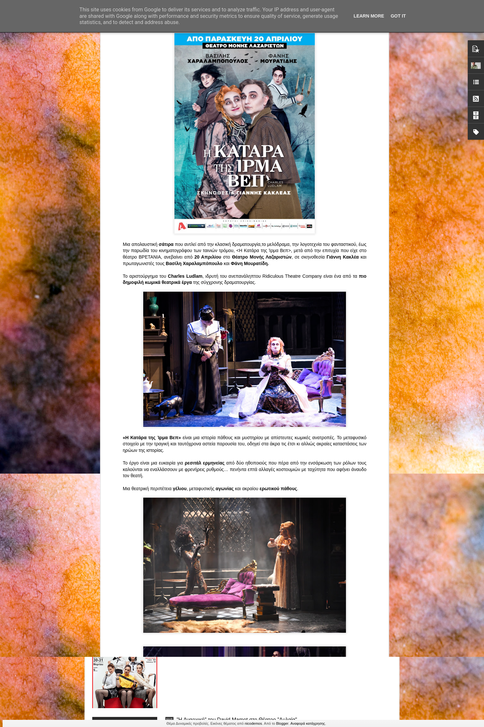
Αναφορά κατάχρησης (307, 723)
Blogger (282, 723)
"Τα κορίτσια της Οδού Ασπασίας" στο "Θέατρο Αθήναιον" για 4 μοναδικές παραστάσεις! (230, 649)
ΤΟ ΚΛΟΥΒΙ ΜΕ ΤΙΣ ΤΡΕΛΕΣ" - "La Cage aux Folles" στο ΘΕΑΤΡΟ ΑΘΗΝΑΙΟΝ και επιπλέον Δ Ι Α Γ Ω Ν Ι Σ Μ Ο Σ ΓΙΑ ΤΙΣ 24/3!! (239, 504)
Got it (398, 16)
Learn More (369, 16)
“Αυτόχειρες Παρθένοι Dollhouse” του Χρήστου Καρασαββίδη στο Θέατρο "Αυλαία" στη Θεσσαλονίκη (238, 575)
